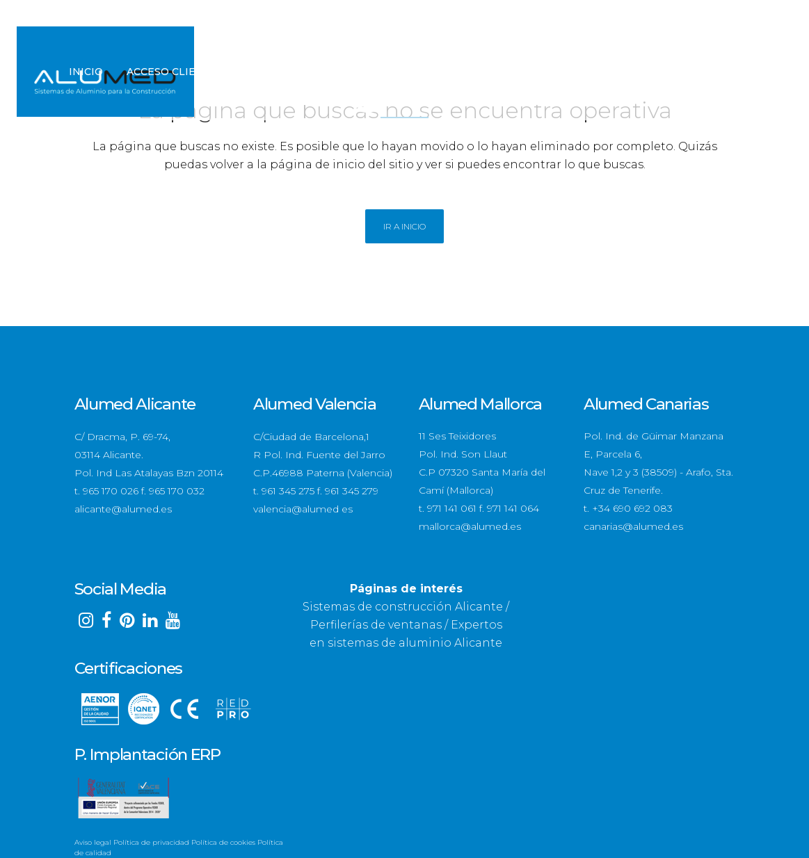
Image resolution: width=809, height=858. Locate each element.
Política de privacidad (151, 842)
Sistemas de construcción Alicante (403, 606)
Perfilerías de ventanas (376, 624)
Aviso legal (92, 842)
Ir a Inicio (404, 226)
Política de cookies (223, 842)
